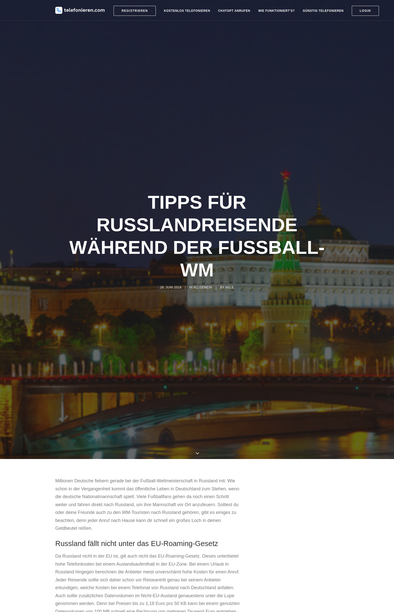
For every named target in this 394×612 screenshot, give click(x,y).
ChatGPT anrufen (234, 11)
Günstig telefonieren (323, 11)
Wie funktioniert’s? (276, 11)
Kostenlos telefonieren (187, 11)
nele (229, 287)
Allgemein (202, 287)
